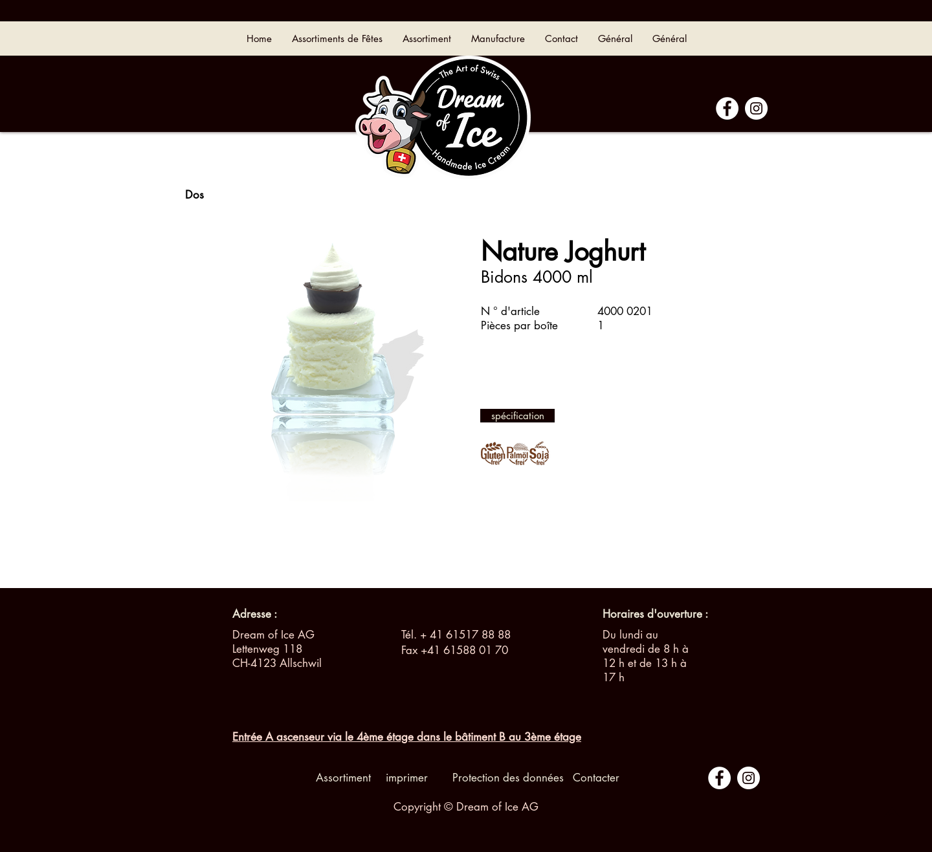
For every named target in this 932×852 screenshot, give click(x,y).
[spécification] (517, 415)
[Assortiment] (343, 778)
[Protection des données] (508, 778)
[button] (642, 615)
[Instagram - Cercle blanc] (756, 108)
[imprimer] (406, 778)
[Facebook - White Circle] (727, 108)
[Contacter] (596, 778)
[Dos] (194, 195)
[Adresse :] (254, 615)
